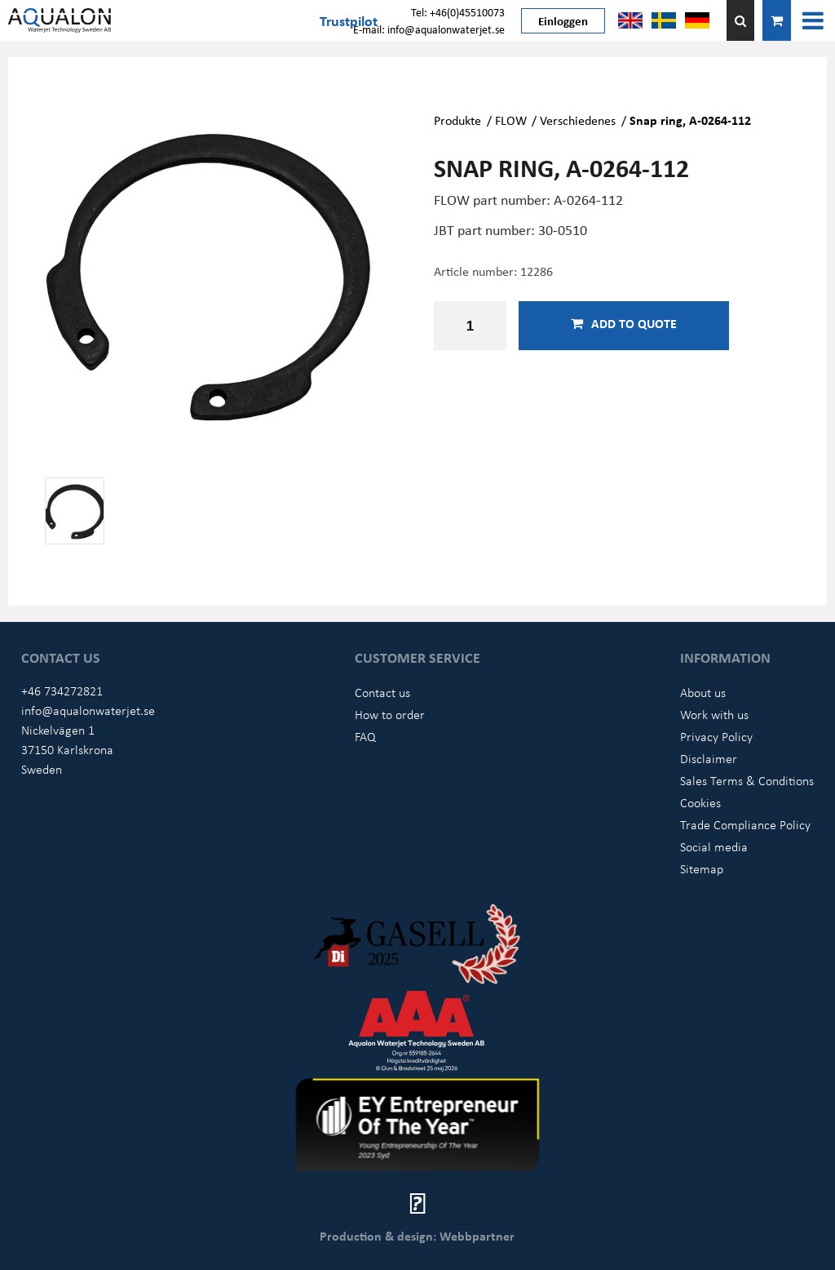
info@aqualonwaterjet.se (88, 710)
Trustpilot (349, 20)
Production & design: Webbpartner (417, 1236)
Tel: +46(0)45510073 (458, 12)
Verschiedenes (579, 120)
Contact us (382, 692)
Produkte (457, 120)
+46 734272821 (62, 690)
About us (703, 692)
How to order (390, 714)
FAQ (365, 736)
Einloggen (563, 20)
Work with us (714, 714)
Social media (714, 846)
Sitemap (701, 868)
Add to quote (624, 323)
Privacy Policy (716, 736)
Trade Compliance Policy (745, 824)
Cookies (700, 802)
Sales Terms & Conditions (747, 780)
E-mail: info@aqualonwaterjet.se (429, 29)
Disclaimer (708, 758)
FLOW (511, 120)
